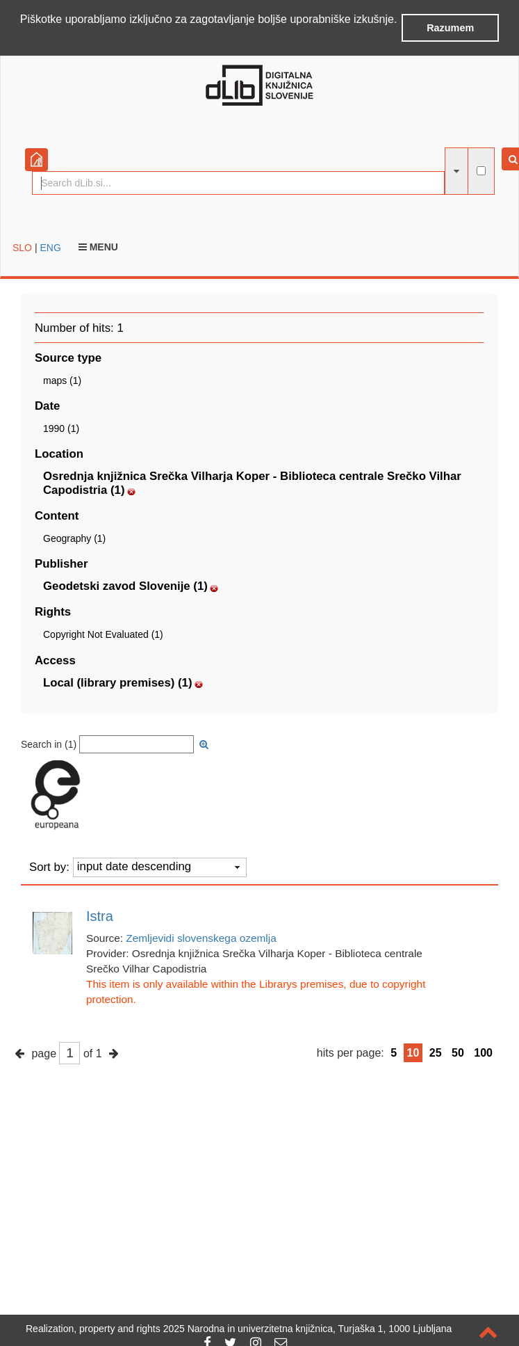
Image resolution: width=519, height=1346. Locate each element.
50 (458, 1053)
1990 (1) (61, 428)
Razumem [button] (450, 27)
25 (435, 1053)
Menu (98, 247)
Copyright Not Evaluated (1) (103, 634)
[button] (22, 37)
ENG (50, 247)
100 (483, 1053)
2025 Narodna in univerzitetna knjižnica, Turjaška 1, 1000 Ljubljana (307, 1328)
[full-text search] (481, 170)
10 (413, 1053)
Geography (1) (74, 538)
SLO (22, 247)
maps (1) (62, 380)
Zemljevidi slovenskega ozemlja (201, 938)
